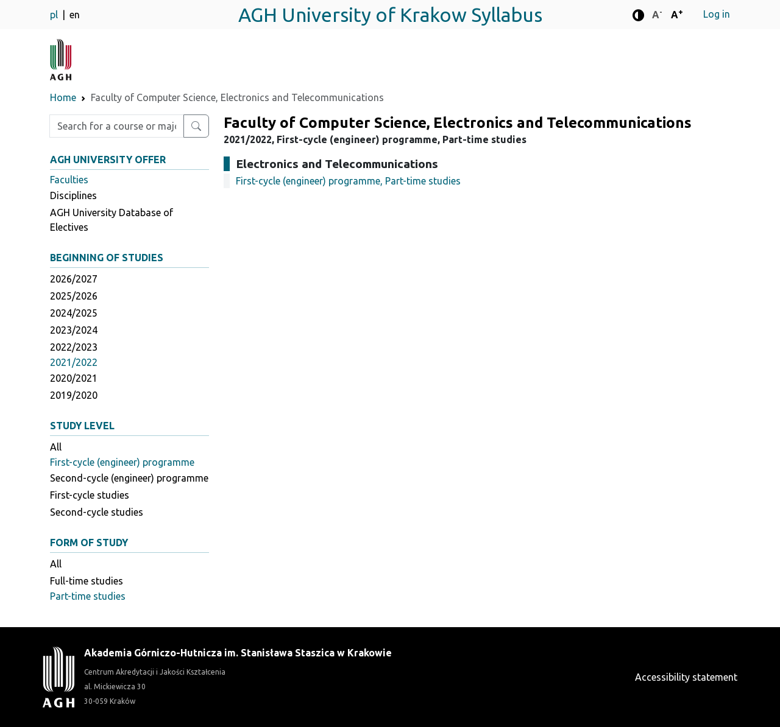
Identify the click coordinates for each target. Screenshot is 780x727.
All (56, 446)
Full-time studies (86, 580)
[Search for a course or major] (196, 126)
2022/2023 (74, 347)
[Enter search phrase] (116, 126)
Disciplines (73, 195)
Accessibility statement (686, 677)
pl (55, 14)
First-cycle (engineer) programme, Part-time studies (348, 180)
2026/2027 (74, 278)
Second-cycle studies (96, 512)
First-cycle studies (89, 495)
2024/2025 (74, 312)
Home (63, 97)
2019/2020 (74, 395)
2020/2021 (74, 378)
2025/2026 (74, 295)
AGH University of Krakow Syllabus (390, 15)
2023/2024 (74, 330)
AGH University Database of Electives (111, 220)
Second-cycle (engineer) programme (129, 477)
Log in (716, 14)
